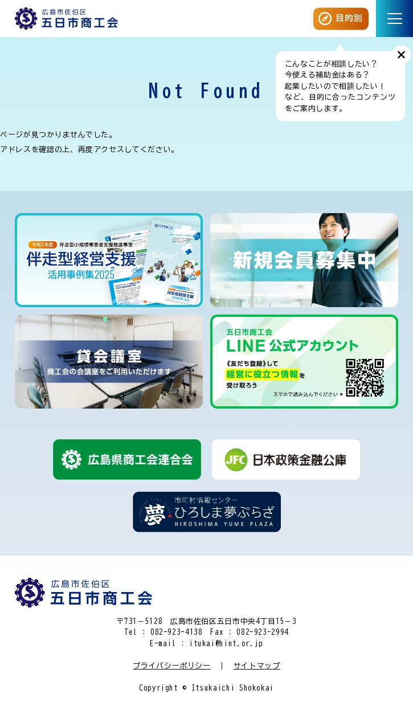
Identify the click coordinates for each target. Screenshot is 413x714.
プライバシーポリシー (172, 666)
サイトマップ (257, 666)
